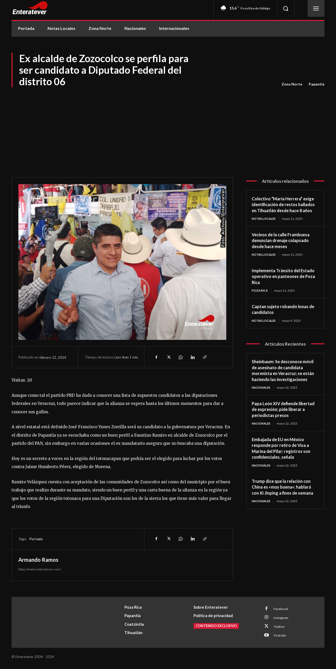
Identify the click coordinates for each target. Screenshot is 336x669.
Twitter (280, 629)
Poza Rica (260, 297)
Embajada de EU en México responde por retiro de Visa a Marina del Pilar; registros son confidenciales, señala (284, 461)
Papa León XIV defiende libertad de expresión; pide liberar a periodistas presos (281, 422)
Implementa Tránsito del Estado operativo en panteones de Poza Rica (278, 282)
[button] (285, 8)
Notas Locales (265, 225)
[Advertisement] (168, 127)
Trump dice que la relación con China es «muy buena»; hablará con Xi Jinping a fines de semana (285, 500)
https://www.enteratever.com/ (39, 569)
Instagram (282, 619)
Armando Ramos (38, 559)
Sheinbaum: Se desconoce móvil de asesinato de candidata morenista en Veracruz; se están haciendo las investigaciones (285, 380)
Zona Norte (292, 84)
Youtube (281, 638)
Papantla (316, 84)
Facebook (282, 609)
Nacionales (262, 400)
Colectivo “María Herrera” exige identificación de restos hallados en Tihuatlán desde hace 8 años (283, 207)
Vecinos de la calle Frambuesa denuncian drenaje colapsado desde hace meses (283, 246)
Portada (36, 539)
